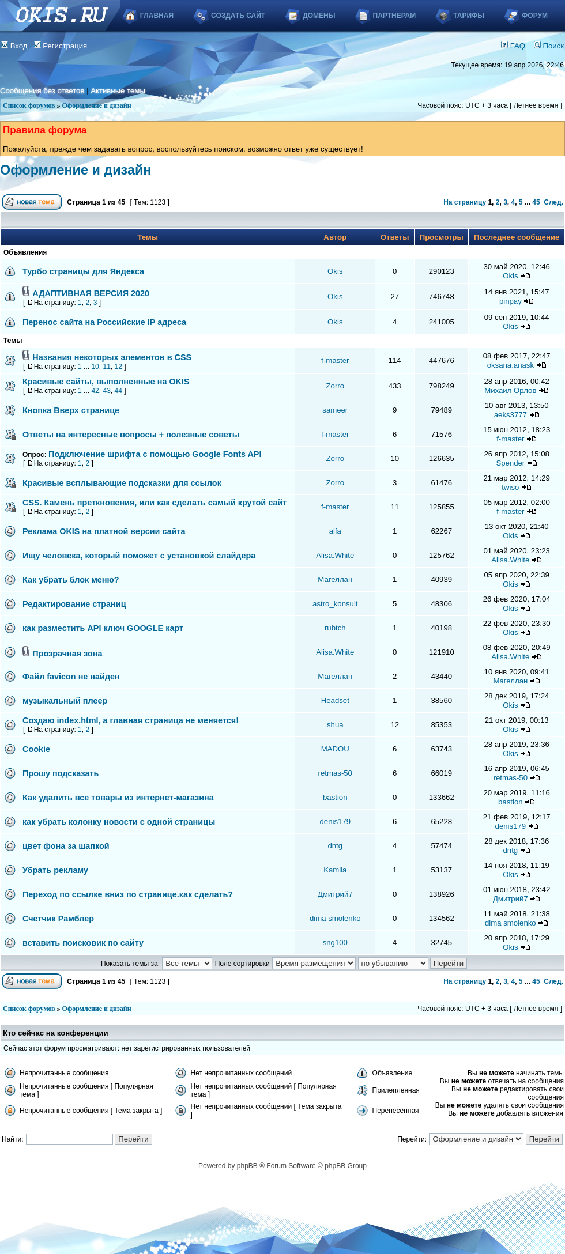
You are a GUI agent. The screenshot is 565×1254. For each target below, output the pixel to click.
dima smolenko (335, 918)
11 (106, 366)
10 (95, 366)
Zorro (335, 386)
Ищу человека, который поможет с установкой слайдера (138, 555)
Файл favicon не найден (71, 676)
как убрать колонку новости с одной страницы (118, 821)
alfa (335, 531)
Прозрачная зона (67, 653)
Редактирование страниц (74, 604)
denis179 (335, 821)
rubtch (335, 628)
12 (118, 366)
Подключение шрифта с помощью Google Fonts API (154, 454)
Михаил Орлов (510, 390)
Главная (157, 16)
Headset (335, 700)
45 (536, 202)
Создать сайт (238, 16)
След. (553, 202)
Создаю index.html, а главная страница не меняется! (130, 720)
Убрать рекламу (55, 870)
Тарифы (468, 16)
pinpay (510, 301)
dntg (334, 845)
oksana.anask (510, 365)
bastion (335, 797)
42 (95, 391)
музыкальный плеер (64, 700)
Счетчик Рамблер (58, 918)
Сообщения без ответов (42, 90)
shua (335, 724)
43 (106, 391)
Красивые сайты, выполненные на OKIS (106, 381)
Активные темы (118, 90)
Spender (510, 463)
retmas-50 (335, 773)
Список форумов (29, 105)
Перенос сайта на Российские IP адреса (104, 322)
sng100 (335, 942)
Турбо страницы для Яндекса (83, 271)
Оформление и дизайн (96, 105)
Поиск (549, 45)
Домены (319, 16)
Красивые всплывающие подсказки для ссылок (121, 483)
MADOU (335, 749)
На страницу (464, 202)
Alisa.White (335, 555)
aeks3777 (510, 414)
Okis (334, 271)
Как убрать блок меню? (70, 579)
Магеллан (335, 579)
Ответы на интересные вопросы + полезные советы (130, 434)
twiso (510, 487)
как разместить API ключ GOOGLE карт (102, 628)
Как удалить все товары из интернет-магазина (118, 797)
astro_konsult (334, 603)
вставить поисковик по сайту (83, 942)
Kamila (334, 870)
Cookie (36, 749)
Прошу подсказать (60, 773)
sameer (335, 410)
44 (118, 391)
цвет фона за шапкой (66, 846)
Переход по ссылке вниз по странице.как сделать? (127, 894)
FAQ (513, 45)
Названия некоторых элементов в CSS (111, 357)
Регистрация (61, 45)
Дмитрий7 (335, 894)
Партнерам (394, 16)
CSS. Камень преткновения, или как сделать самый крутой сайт (154, 502)
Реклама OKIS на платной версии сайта (104, 531)
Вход (14, 45)
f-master (335, 360)
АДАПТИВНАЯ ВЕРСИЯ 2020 (90, 293)
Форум (535, 16)
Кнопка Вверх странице (70, 410)
